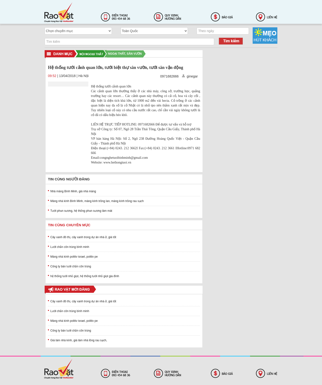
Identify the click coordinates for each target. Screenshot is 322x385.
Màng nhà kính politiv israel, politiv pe (74, 256)
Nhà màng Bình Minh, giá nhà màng (73, 191)
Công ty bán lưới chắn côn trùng (70, 266)
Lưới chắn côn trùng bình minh (69, 247)
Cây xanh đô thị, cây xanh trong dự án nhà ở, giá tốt (83, 237)
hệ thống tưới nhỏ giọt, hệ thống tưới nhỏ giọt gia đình (84, 276)
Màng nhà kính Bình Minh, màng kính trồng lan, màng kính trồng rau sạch (97, 201)
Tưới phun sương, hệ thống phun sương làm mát (81, 210)
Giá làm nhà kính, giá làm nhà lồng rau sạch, (78, 340)
